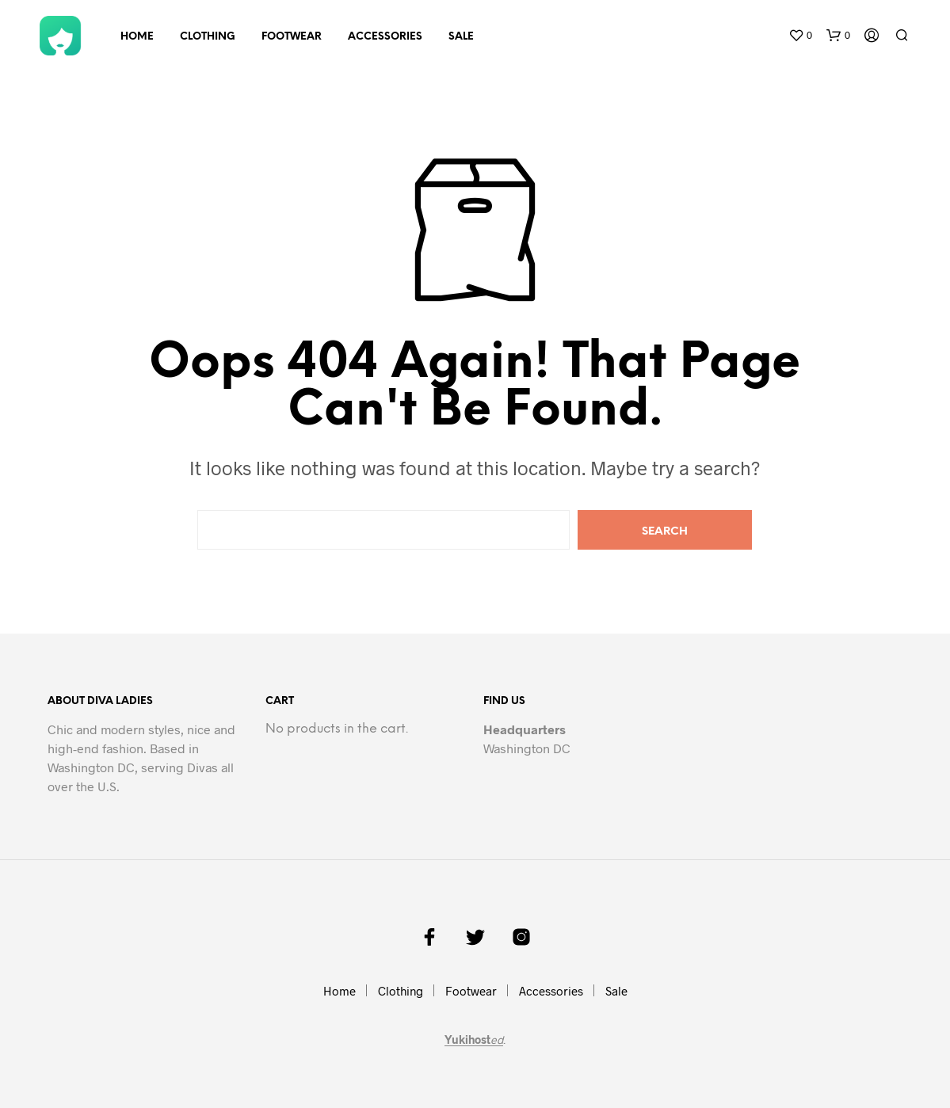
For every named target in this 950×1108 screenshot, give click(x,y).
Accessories (385, 37)
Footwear (291, 37)
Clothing (207, 37)
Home (137, 37)
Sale (461, 37)
